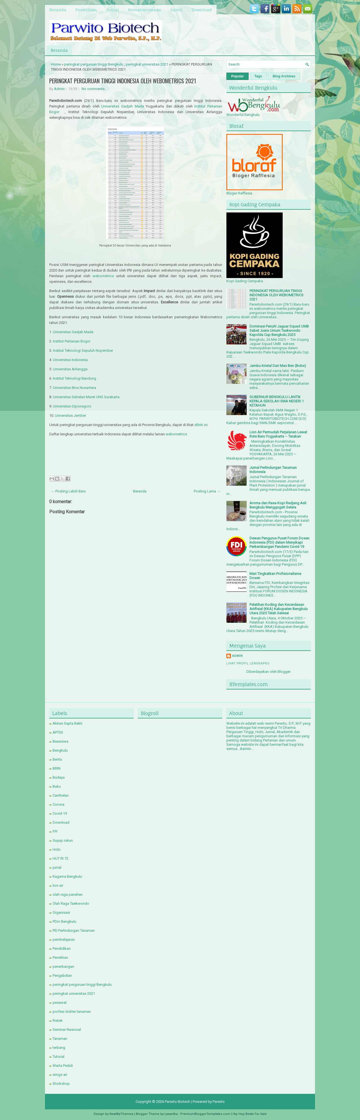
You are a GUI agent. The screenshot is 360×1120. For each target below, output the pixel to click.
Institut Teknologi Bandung (74, 378)
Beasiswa (60, 741)
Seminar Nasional (67, 1029)
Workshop (61, 1083)
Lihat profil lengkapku (248, 663)
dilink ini (201, 425)
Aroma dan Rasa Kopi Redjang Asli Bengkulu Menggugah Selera (277, 505)
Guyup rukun (63, 840)
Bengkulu (60, 750)
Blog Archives (284, 76)
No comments (93, 89)
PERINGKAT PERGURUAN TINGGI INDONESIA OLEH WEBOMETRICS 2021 (122, 81)
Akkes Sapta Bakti (67, 723)
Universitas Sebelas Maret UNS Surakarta (86, 397)
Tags (258, 76)
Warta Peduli (63, 1065)
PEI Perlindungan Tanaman (74, 930)
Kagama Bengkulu (67, 876)
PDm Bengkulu (64, 921)
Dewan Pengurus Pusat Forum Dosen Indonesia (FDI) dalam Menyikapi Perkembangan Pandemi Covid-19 (279, 542)
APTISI (58, 732)
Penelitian (86, 9)
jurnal (57, 867)
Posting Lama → (207, 491)
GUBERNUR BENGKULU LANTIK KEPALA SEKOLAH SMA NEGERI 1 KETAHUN (276, 401)
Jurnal (112, 9)
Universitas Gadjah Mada (122, 106)
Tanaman (60, 1038)
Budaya (59, 777)
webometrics (103, 276)
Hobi (56, 849)
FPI (55, 831)
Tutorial (58, 1056)
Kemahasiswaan (144, 9)
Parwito (219, 1101)
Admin (59, 89)
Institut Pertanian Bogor (72, 341)
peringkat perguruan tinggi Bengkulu (93, 64)
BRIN (56, 768)
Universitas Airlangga (70, 369)
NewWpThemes (121, 1114)
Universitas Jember (70, 415)
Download (202, 9)
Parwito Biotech (177, 1101)
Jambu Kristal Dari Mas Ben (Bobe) (277, 366)
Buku (57, 786)
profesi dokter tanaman (72, 1011)
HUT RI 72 (60, 858)
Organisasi (61, 912)
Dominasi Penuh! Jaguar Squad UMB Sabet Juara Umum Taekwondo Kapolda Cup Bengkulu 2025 (279, 330)
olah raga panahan (68, 894)
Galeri (176, 9)
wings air (60, 1074)
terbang (59, 1047)
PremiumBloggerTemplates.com (205, 1114)
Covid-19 (60, 813)
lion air (58, 885)
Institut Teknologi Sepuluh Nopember (83, 350)
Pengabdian (62, 975)
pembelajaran (64, 939)
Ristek (58, 1020)
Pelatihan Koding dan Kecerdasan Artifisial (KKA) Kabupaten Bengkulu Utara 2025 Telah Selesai (278, 608)
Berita (57, 759)
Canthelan (61, 795)
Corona (58, 804)
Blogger (284, 671)
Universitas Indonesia (70, 360)
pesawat (60, 1002)
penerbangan (63, 966)
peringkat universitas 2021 (147, 64)
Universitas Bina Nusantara (74, 388)
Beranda (57, 9)
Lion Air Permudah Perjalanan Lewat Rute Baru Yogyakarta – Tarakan (278, 434)
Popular (237, 76)
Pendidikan (62, 948)
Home (56, 64)
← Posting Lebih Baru (68, 491)
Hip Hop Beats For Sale (250, 1114)
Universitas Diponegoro (72, 406)
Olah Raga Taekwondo (71, 903)
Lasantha (171, 1114)
